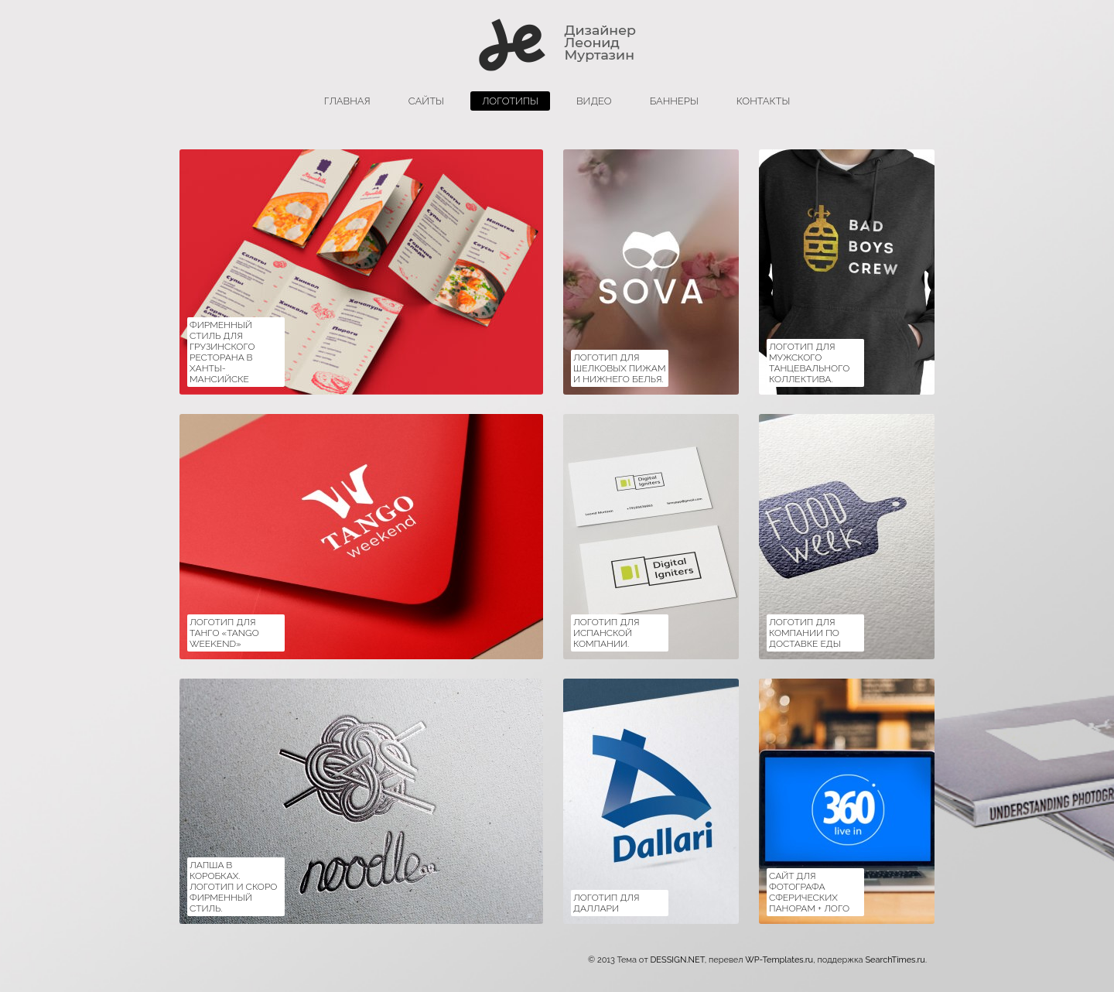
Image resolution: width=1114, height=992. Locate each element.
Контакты (763, 101)
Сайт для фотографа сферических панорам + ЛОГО (809, 892)
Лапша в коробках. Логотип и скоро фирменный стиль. (233, 887)
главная (347, 101)
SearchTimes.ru (894, 960)
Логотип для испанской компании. (606, 633)
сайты (426, 101)
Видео (594, 101)
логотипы (510, 101)
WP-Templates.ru (779, 960)
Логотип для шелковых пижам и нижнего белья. (619, 368)
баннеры (674, 101)
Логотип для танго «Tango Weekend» (224, 633)
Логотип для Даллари (606, 903)
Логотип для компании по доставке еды (805, 633)
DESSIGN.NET (677, 960)
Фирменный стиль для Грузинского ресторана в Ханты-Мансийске (222, 352)
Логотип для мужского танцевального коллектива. (809, 363)
